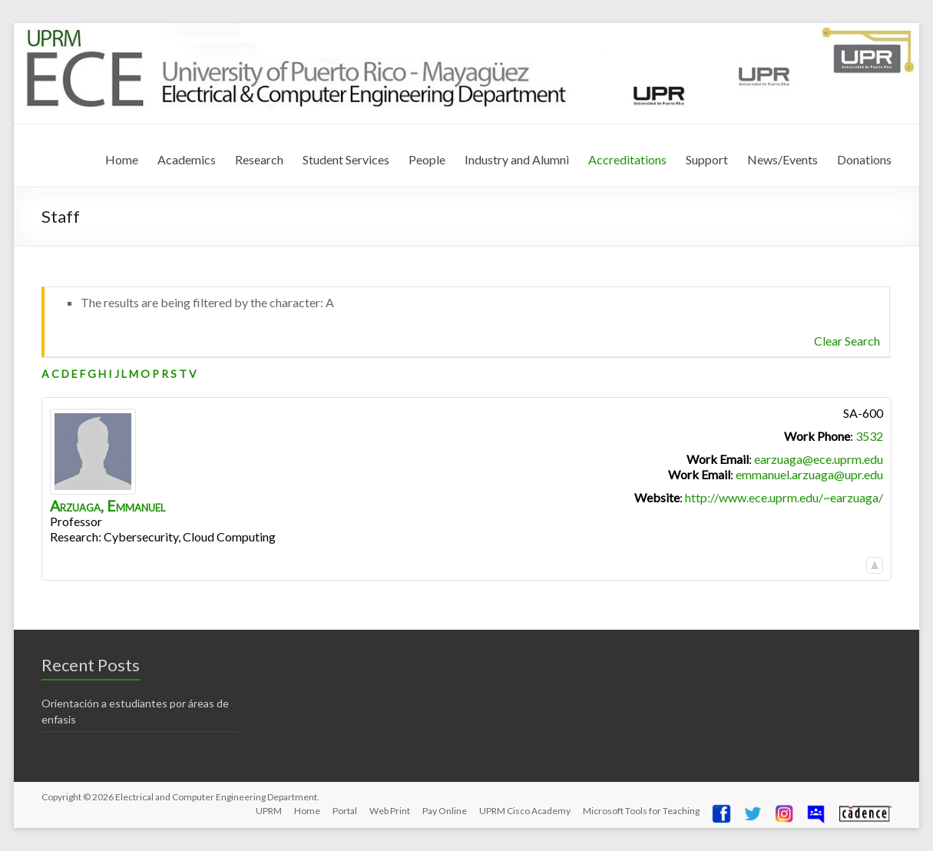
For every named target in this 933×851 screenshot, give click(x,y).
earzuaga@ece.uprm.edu (818, 459)
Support (707, 159)
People (427, 159)
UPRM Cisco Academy (525, 810)
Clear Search (847, 340)
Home (121, 159)
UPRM (269, 810)
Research (259, 159)
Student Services (346, 159)
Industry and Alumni (517, 159)
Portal (345, 810)
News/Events (782, 159)
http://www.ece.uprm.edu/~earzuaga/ (784, 497)
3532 (869, 436)
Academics (186, 159)
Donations (864, 159)
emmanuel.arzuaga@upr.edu (809, 474)
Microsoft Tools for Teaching (641, 810)
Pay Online (444, 810)
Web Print (389, 810)
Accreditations (627, 159)
